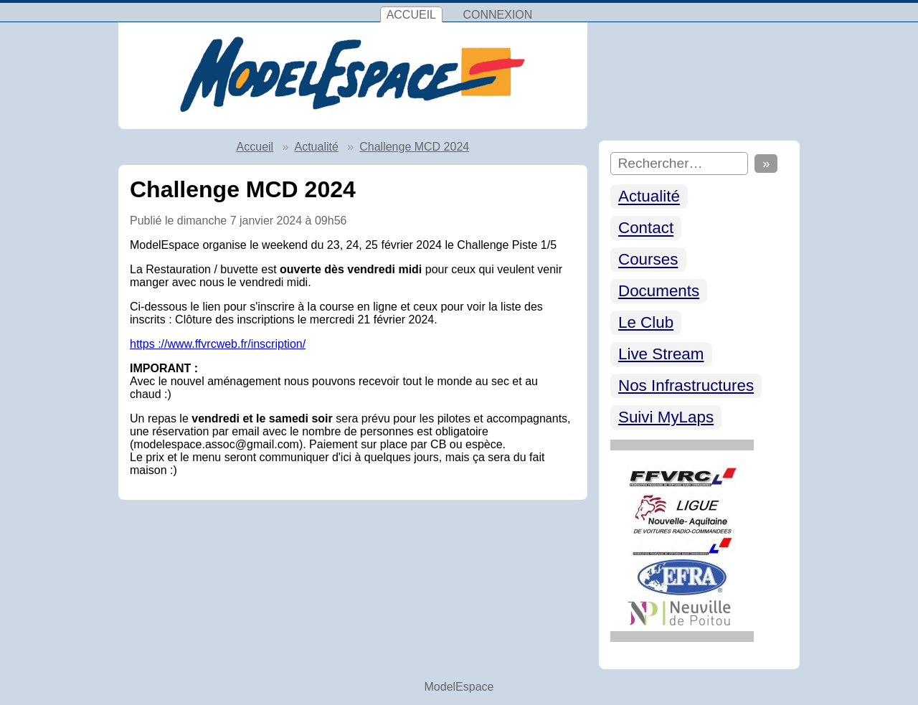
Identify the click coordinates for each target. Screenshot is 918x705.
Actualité (649, 197)
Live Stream (661, 354)
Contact (645, 228)
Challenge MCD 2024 (414, 147)
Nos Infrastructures (686, 385)
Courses (648, 260)
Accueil (411, 15)
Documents (658, 291)
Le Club (645, 322)
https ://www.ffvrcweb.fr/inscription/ (218, 344)
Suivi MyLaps (666, 417)
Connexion (497, 15)
